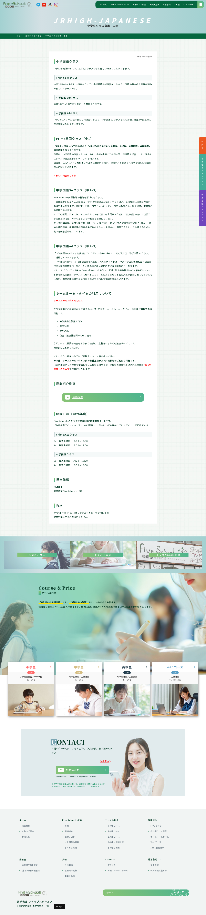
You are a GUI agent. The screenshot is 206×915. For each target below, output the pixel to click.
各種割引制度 (114, 844)
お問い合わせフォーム (118, 867)
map (59, 903)
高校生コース (114, 833)
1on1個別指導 (157, 844)
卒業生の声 (70, 873)
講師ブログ (70, 833)
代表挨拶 (26, 822)
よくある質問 (71, 844)
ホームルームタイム (160, 833)
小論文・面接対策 (116, 839)
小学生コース (114, 822)
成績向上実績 (71, 867)
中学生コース (114, 828)
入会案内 (106, 760)
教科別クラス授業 (159, 828)
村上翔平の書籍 (72, 839)
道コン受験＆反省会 (31, 867)
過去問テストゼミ (30, 862)
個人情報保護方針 (159, 867)
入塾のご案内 (28, 828)
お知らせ (26, 833)
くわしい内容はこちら (65, 175)
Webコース (156, 839)
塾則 (67, 822)
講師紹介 (69, 828)
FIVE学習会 (156, 822)
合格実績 (69, 862)
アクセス (112, 862)
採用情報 (155, 862)
